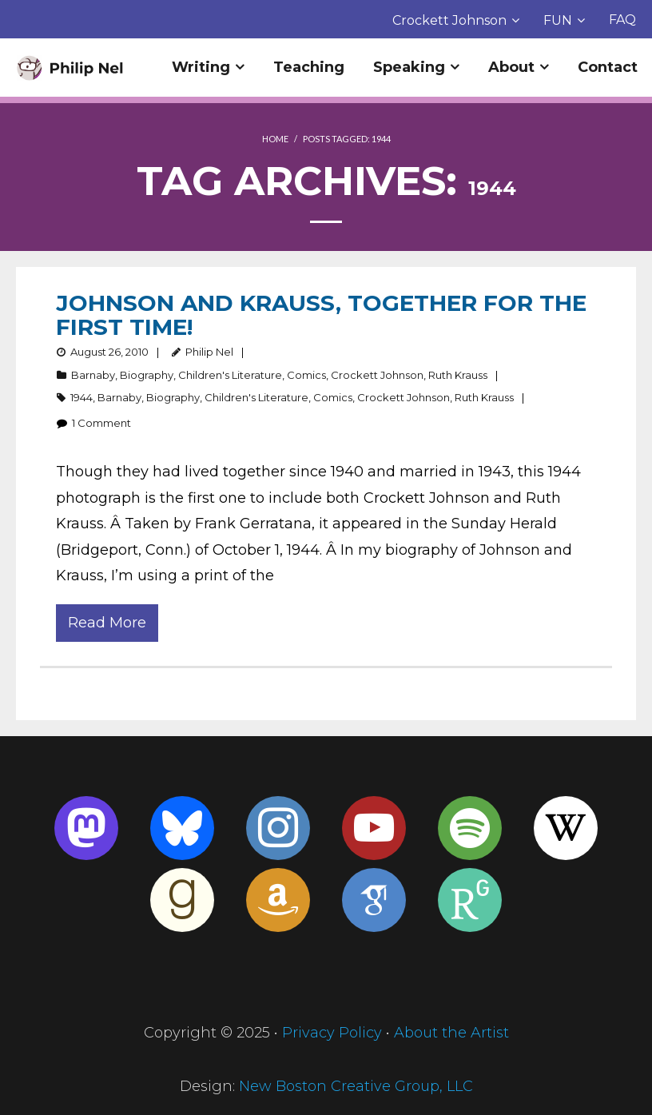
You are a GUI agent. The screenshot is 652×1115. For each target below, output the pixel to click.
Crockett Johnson (449, 20)
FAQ (622, 19)
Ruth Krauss (457, 374)
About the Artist (451, 1032)
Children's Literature (230, 374)
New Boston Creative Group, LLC (356, 1086)
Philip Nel (209, 351)
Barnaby (93, 374)
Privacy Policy (332, 1032)
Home (275, 138)
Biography (146, 374)
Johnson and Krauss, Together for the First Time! (321, 314)
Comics (306, 374)
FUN (557, 20)
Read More (107, 622)
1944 (81, 397)
